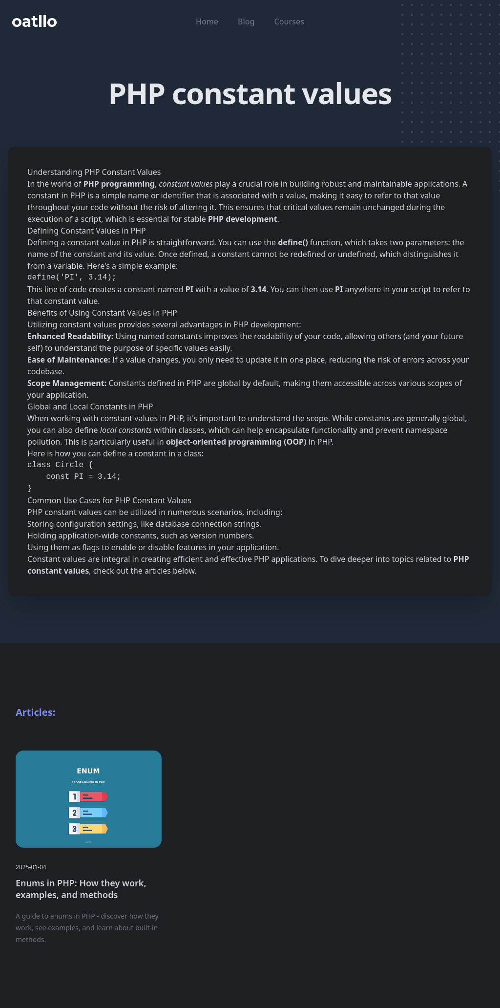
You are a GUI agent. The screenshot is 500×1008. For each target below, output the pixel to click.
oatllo (34, 21)
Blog (246, 21)
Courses (289, 21)
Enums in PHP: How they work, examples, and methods (81, 889)
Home (207, 21)
